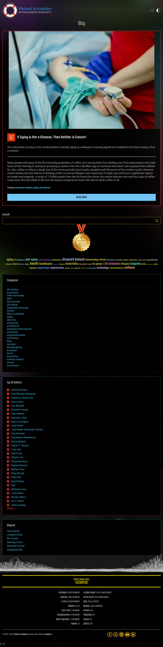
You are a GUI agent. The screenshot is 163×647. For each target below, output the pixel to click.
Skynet (10, 310)
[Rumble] (133, 634)
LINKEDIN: (63, 597)
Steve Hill (16, 477)
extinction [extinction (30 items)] (9, 264)
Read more (81, 197)
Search (156, 220)
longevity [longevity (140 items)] (135, 264)
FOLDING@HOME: (63, 615)
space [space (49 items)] (83, 268)
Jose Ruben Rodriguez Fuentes (27, 429)
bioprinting (12, 356)
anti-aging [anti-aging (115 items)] (31, 260)
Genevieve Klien (19, 389)
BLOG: (85, 602)
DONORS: (71, 606)
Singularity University (18, 307)
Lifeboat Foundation (21, 634)
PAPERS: (86, 619)
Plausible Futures (16, 546)
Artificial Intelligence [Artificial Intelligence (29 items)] (44, 260)
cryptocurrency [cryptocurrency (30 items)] (133, 260)
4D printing (12, 292)
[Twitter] (115, 634)
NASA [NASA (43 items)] (144, 264)
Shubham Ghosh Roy (22, 397)
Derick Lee (16, 453)
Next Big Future (15, 542)
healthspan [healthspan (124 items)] (45, 264)
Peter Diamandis (15, 295)
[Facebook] (110, 634)
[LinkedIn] (121, 634)
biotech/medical (33, 188)
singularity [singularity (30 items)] (77, 268)
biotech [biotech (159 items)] (80, 260)
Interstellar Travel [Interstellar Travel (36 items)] (85, 264)
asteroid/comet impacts (19, 329)
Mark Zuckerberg (15, 313)
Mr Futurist (12, 538)
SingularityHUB (14, 549)
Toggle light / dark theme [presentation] (158, 10)
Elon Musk (12, 304)
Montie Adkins (18, 497)
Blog (81, 23)
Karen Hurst (17, 425)
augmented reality (16, 335)
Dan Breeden (17, 405)
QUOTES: (86, 624)
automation (13, 338)
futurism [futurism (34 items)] (21, 264)
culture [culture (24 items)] (140, 260)
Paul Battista (17, 413)
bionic (10, 353)
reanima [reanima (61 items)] (32, 268)
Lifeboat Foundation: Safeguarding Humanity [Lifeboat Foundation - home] (74, 10)
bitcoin (10, 362)
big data (11, 344)
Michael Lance (18, 489)
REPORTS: (87, 611)
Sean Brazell (17, 473)
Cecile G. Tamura (20, 445)
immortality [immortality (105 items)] (71, 264)
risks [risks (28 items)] (72, 268)
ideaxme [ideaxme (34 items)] (62, 264)
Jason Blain (17, 493)
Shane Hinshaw (19, 461)
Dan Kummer (18, 433)
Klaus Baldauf (18, 441)
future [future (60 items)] (15, 264)
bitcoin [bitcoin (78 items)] (103, 259)
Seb (13, 485)
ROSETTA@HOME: (62, 619)
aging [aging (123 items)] (10, 260)
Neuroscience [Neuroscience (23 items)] (149, 264)
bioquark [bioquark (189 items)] (68, 259)
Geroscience (13, 531)
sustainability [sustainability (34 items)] (91, 268)
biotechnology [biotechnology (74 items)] (92, 259)
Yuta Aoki (16, 449)
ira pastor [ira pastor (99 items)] (97, 264)
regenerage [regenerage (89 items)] (43, 268)
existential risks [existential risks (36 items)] (151, 260)
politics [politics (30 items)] (156, 264)
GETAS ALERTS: (89, 597)
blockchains (13, 365)
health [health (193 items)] (34, 264)
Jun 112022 (11, 137)
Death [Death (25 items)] (144, 260)
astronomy (12, 332)
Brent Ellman (17, 481)
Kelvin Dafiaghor (19, 421)
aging (10, 316)
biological (12, 350)
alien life (11, 320)
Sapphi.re (48, 634)
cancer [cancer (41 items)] (125, 260)
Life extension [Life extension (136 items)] (111, 264)
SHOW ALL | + (11, 509)
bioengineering (14, 347)
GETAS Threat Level (81, 582)
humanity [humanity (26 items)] (55, 264)
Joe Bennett (19, 188)
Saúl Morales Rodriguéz (23, 393)
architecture (13, 326)
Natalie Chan (17, 469)
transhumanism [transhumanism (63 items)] (117, 268)
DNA (9, 298)
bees (9, 341)
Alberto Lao (17, 457)
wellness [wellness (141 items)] (129, 268)
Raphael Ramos (19, 465)
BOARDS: (86, 606)
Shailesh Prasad (19, 409)
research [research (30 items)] (67, 268)
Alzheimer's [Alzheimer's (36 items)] (20, 260)
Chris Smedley (18, 505)
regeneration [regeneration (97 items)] (57, 268)
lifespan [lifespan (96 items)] (125, 264)
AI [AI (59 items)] (15, 260)
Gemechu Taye (19, 417)
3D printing (12, 289)
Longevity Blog (14, 534)
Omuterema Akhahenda (23, 437)
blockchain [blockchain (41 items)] (111, 260)
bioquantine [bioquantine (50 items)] (57, 260)
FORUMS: (74, 624)
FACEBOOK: (62, 593)
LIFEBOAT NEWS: (89, 593)
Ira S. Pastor (17, 501)
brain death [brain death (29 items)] (119, 260)
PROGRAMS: (87, 615)
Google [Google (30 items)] (27, 264)
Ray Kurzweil (13, 301)
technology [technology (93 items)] (103, 268)
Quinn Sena (17, 401)
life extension (45, 188)
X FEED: (64, 602)
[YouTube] (127, 634)
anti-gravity (12, 323)
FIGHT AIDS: (66, 611)
